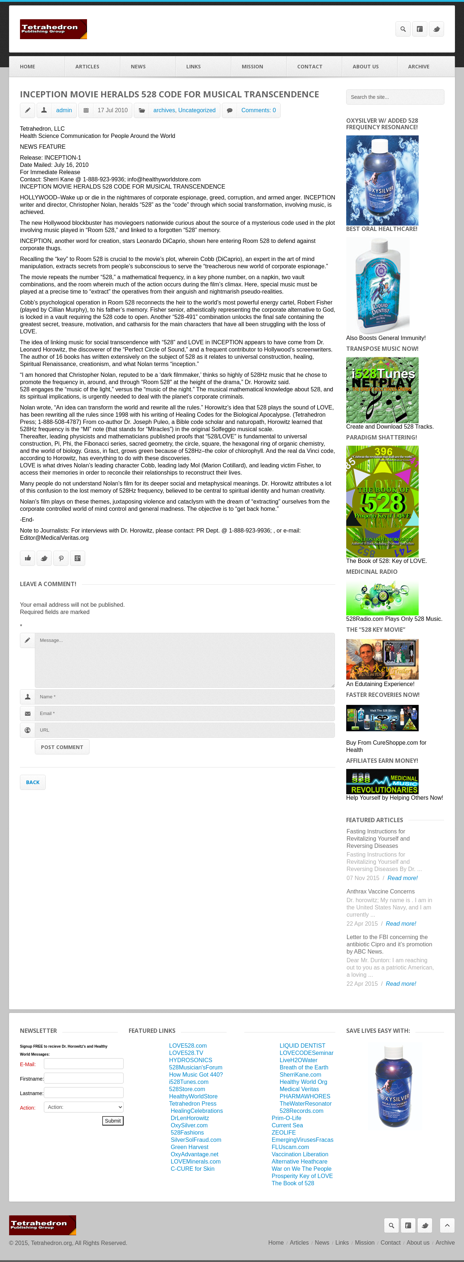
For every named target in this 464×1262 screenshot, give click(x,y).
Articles (92, 66)
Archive (426, 66)
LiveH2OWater (299, 1060)
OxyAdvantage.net (195, 1154)
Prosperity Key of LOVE (302, 1176)
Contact (314, 66)
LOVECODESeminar (307, 1053)
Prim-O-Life (287, 1118)
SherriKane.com (301, 1075)
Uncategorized (197, 110)
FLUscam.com (290, 1147)
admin (64, 110)
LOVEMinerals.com (196, 1161)
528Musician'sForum (195, 1067)
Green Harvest (189, 1147)
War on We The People (302, 1169)
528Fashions (187, 1133)
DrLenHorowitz (190, 1118)
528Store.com (187, 1089)
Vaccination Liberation (300, 1154)
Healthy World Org (303, 1082)
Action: (28, 1108)
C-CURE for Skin (193, 1169)
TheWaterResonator (306, 1104)
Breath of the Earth (304, 1067)
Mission (259, 66)
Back (33, 782)
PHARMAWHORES (305, 1096)
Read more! (403, 878)
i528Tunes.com (188, 1082)
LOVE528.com (188, 1046)
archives (164, 110)
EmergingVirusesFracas (303, 1140)
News (148, 66)
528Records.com (302, 1111)
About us (370, 66)
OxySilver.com (189, 1125)
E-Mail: (28, 1064)
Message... (185, 660)
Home (37, 66)
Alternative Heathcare (300, 1161)
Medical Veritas (299, 1089)
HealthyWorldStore (193, 1096)
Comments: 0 (258, 110)
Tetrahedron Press (192, 1104)
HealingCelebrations (197, 1111)
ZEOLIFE (284, 1133)
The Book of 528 (293, 1183)
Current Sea (287, 1125)
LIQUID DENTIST (303, 1046)
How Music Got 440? (196, 1075)
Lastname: (32, 1093)
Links (203, 66)
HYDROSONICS (190, 1060)
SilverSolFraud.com (196, 1140)
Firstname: (32, 1079)
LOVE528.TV (186, 1053)
